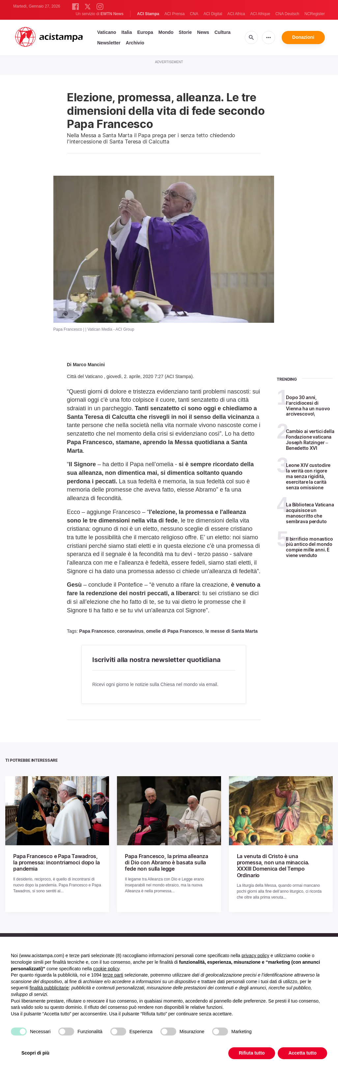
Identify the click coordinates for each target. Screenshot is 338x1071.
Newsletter (109, 42)
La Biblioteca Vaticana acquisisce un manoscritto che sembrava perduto (310, 513)
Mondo (166, 32)
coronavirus (130, 631)
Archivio (135, 42)
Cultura (222, 32)
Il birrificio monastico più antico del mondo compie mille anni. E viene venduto (309, 547)
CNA (194, 14)
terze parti (113, 975)
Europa (145, 32)
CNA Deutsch (287, 14)
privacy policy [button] (255, 955)
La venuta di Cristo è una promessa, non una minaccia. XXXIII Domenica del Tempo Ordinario (273, 866)
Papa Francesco (96, 631)
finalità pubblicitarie (49, 987)
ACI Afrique (260, 14)
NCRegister (314, 14)
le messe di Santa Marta (231, 631)
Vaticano (106, 32)
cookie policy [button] (106, 968)
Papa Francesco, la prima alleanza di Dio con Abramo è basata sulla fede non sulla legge (166, 862)
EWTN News (112, 14)
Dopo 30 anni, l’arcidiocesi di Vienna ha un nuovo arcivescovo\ (308, 406)
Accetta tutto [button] (302, 1053)
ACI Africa (236, 14)
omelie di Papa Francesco (174, 631)
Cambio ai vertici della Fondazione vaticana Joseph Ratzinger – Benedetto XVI (310, 439)
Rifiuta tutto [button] (252, 1053)
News (203, 32)
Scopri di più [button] (35, 1053)
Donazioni (303, 37)
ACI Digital (213, 14)
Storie (185, 32)
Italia (127, 32)
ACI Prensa (174, 14)
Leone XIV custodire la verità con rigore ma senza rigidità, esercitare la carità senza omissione (308, 476)
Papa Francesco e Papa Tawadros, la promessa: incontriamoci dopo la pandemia (56, 862)
